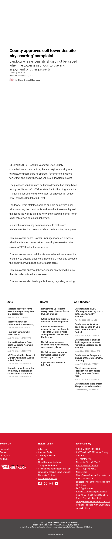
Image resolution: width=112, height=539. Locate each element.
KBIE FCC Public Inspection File (91, 491)
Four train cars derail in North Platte (19, 333)
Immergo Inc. (60, 534)
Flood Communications (49, 462)
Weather (76, 23)
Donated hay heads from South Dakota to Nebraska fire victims (20, 345)
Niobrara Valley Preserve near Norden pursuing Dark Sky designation (21, 311)
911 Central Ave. (84, 459)
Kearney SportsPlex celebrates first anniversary (21, 323)
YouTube (4, 459)
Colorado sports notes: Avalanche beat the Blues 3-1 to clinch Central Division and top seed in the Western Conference (55, 331)
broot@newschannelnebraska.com (93, 501)
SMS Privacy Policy (47, 478)
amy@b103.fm (83, 508)
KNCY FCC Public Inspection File (92, 495)
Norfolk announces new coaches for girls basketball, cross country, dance (55, 345)
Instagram (5, 455)
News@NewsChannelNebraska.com (93, 475)
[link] (22, 313)
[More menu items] (102, 23)
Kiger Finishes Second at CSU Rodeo (53, 363)
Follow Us (5, 443)
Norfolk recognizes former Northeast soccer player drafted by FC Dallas (54, 355)
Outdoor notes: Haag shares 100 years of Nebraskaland (88, 385)
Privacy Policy (67, 527)
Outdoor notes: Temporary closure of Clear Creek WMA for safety (88, 358)
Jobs (40, 459)
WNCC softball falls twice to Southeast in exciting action (55, 320)
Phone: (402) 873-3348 (87, 465)
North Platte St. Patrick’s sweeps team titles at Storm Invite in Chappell (55, 311)
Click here (43, 468)
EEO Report (81, 485)
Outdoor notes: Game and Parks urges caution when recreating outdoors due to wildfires (88, 343)
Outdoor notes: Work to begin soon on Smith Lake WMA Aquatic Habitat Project (87, 328)
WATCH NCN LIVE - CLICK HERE (56, 4)
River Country (83, 443)
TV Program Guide (47, 455)
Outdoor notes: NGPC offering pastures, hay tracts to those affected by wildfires (89, 312)
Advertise (42, 449)
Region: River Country (18, 24)
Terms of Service (76, 527)
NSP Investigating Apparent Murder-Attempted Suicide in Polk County (21, 358)
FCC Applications (84, 488)
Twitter (3, 452)
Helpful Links (45, 443)
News (65, 23)
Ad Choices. (88, 527)
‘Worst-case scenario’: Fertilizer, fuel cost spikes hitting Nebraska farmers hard (87, 372)
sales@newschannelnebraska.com (93, 482)
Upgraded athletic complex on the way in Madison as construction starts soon (21, 371)
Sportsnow (91, 23)
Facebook (4, 449)
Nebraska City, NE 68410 (88, 462)
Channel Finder (45, 452)
